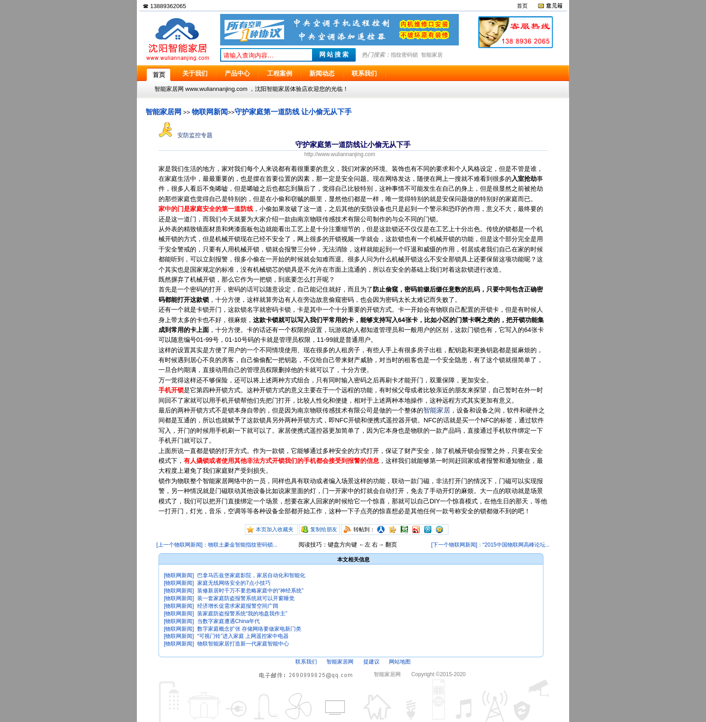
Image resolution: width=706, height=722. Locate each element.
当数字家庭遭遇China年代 (228, 621)
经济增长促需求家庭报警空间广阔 (237, 606)
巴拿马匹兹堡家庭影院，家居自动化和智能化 (251, 575)
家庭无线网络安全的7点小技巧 (234, 583)
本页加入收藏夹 (275, 529)
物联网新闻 (210, 112)
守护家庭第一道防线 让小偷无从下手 (293, 112)
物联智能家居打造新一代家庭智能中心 (243, 644)
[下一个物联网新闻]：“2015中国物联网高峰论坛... (490, 545)
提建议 (371, 662)
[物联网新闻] (179, 575)
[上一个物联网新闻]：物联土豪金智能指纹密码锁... (216, 545)
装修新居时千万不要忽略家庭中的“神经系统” (250, 590)
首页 (522, 6)
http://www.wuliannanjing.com (339, 154)
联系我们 (306, 662)
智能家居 (432, 55)
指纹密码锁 (404, 55)
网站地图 (400, 662)
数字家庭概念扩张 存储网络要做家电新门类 (249, 629)
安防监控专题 (185, 135)
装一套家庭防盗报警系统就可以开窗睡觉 (245, 598)
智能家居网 (163, 112)
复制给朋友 (323, 529)
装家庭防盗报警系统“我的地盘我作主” (242, 613)
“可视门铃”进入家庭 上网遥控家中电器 (243, 636)
